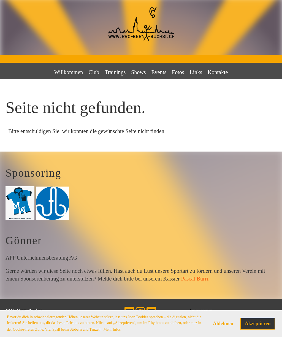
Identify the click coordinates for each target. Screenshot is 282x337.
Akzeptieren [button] (258, 323)
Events (158, 72)
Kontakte (218, 72)
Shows (138, 72)
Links (196, 72)
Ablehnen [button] (223, 323)
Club (93, 72)
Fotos (178, 72)
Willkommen (68, 72)
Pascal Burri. (195, 279)
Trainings (115, 72)
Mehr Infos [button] (112, 329)
